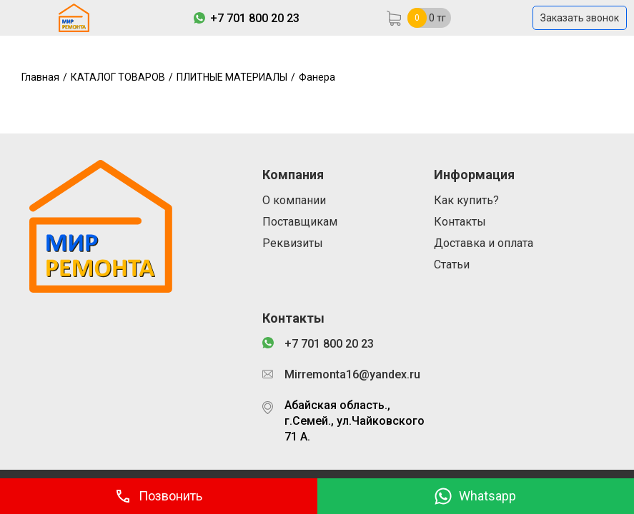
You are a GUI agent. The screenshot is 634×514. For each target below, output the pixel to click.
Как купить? (466, 200)
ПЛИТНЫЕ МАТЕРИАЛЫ (232, 77)
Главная (40, 77)
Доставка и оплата (483, 243)
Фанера (317, 77)
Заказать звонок (579, 18)
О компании (294, 200)
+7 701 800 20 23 (254, 18)
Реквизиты (292, 243)
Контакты (460, 221)
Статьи (452, 264)
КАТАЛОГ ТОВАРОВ (118, 77)
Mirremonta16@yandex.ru (352, 374)
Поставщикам (299, 221)
